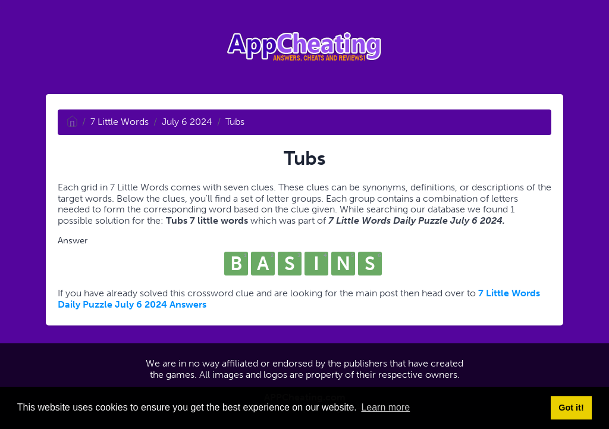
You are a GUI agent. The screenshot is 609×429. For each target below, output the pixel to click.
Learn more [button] (385, 407)
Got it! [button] (570, 407)
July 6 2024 (187, 121)
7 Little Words (119, 121)
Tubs (234, 121)
